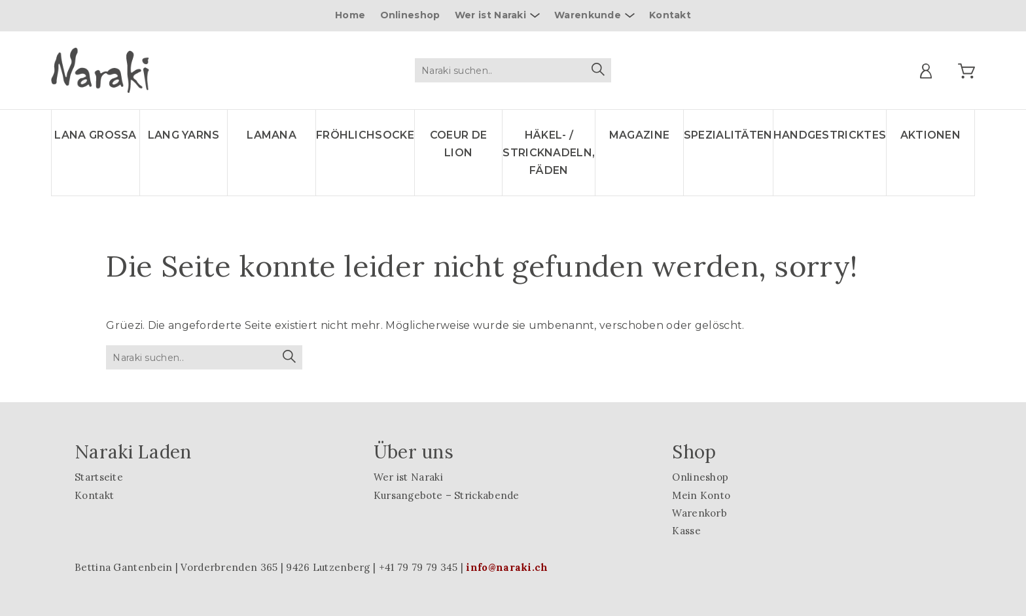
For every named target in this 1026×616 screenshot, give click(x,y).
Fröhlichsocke (365, 135)
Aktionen (930, 135)
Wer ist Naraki (490, 15)
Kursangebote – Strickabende (447, 495)
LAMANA (271, 135)
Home (350, 15)
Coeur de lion (458, 144)
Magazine (639, 135)
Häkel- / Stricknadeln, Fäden (549, 153)
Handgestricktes (830, 135)
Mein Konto (701, 495)
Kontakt (670, 15)
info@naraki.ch (507, 567)
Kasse (686, 530)
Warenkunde (587, 15)
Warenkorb (699, 513)
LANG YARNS (184, 135)
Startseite (99, 477)
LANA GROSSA (95, 135)
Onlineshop (410, 15)
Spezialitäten (728, 135)
